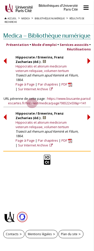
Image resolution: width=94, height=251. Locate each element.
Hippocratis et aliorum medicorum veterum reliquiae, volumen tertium (42, 68)
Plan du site (69, 234)
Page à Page (25, 84)
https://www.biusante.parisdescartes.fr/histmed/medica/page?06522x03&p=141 (49, 100)
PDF (66, 84)
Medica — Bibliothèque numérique (46, 35)
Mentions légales (40, 234)
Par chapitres (48, 84)
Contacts (12, 234)
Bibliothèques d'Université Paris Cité (58, 7)
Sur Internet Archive (33, 89)
